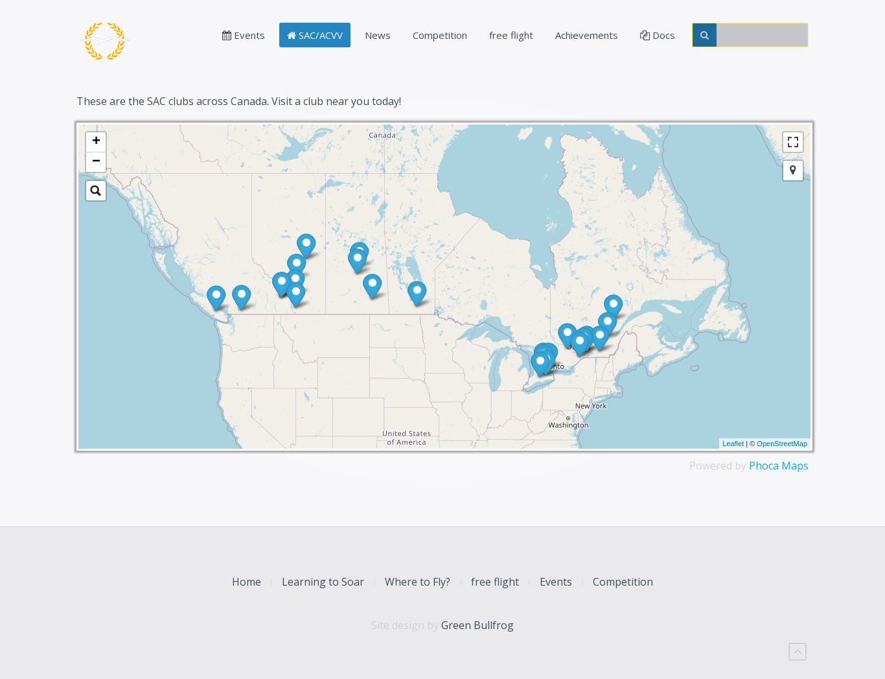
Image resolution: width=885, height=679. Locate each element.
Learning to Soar (323, 582)
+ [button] (96, 142)
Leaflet (733, 443)
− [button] (96, 162)
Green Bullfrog (477, 625)
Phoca (764, 466)
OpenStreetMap (782, 443)
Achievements (586, 35)
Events (243, 35)
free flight (511, 35)
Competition (440, 35)
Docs (657, 35)
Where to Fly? (417, 582)
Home (246, 582)
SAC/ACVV (315, 35)
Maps (795, 466)
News (378, 35)
